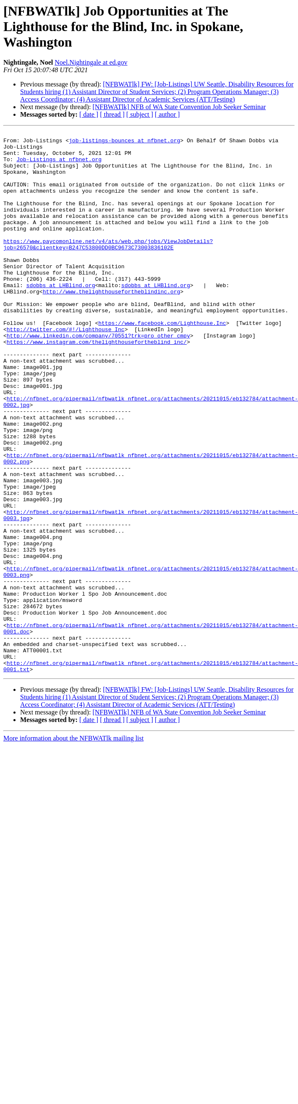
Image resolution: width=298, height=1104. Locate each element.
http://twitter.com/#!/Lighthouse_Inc (66, 369)
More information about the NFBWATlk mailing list (73, 846)
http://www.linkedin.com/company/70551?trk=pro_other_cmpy (98, 377)
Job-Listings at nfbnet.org (59, 165)
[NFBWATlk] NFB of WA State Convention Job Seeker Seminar (179, 106)
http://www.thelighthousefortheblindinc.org (111, 324)
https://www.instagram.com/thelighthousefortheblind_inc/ (97, 384)
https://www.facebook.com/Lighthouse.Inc (162, 362)
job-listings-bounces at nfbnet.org (124, 143)
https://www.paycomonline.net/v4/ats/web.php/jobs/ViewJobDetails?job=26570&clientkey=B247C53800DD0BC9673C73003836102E (108, 267)
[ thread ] (112, 114)
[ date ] (88, 114)
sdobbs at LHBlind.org (60, 316)
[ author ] (167, 114)
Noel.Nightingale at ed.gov (91, 62)
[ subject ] (139, 114)
